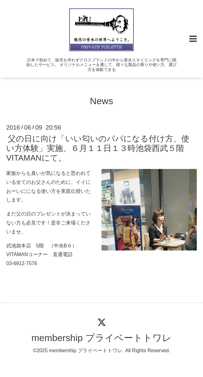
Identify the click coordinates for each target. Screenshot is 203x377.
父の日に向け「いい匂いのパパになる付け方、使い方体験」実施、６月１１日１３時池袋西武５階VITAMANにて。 (97, 148)
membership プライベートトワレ (101, 338)
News (101, 101)
